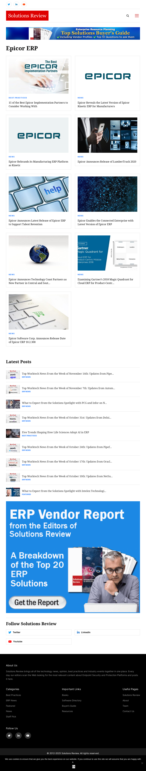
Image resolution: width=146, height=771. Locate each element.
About (126, 700)
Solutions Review (131, 695)
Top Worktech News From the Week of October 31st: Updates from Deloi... (66, 417)
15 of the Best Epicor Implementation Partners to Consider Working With (38, 104)
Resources (67, 711)
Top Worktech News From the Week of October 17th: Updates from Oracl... (67, 461)
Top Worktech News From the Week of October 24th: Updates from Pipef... (67, 447)
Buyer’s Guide (69, 706)
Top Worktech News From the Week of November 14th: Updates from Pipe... (68, 373)
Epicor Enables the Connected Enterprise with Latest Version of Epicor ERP (106, 222)
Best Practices (18, 98)
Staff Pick (11, 716)
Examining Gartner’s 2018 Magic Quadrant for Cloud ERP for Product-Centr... (105, 281)
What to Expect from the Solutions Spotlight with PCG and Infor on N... (64, 403)
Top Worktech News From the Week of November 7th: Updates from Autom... (68, 388)
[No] (142, 763)
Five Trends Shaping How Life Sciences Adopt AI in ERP (55, 432)
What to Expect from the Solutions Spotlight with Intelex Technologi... (64, 491)
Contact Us (128, 711)
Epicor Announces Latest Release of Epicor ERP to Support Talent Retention (37, 222)
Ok (73, 766)
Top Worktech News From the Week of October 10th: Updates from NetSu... (67, 476)
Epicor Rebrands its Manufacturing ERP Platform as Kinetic (38, 163)
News (81, 98)
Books (65, 695)
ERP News (26, 377)
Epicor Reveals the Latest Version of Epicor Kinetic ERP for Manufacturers (104, 104)
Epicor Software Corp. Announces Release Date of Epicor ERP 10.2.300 (37, 340)
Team (125, 706)
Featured (26, 494)
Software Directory (71, 700)
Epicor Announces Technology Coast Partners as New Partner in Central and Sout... (38, 281)
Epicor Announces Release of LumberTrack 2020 (107, 161)
